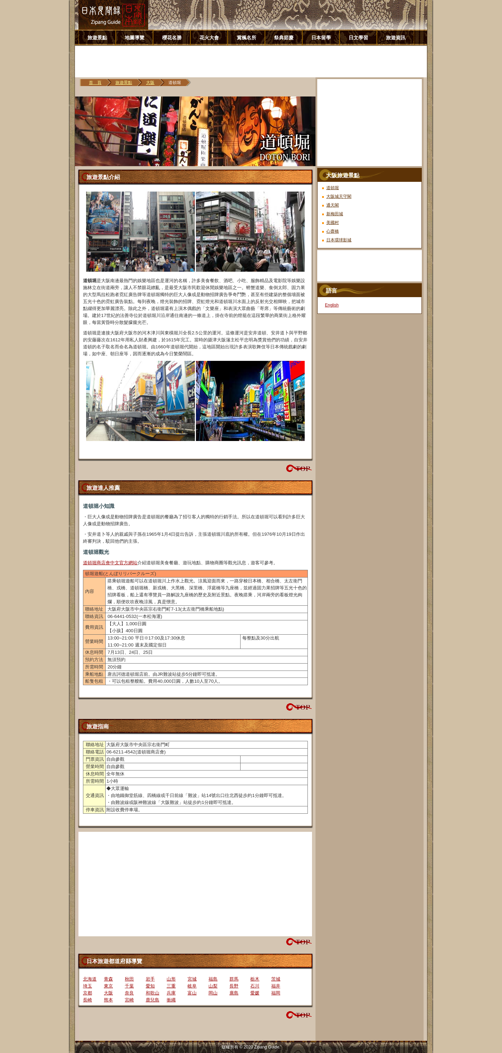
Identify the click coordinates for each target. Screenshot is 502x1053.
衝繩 (171, 999)
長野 (233, 986)
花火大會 (209, 37)
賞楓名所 (246, 37)
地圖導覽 (134, 37)
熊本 (108, 999)
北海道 (90, 979)
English (332, 305)
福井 (275, 986)
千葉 (129, 986)
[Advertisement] (253, 61)
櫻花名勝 (172, 37)
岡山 (213, 993)
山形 (171, 979)
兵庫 (171, 993)
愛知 (150, 986)
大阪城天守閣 (338, 196)
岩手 (150, 979)
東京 (108, 986)
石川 (254, 986)
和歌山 (152, 993)
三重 (171, 986)
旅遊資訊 (395, 37)
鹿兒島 (152, 999)
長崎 (87, 999)
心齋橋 (332, 231)
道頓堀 (332, 187)
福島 (213, 979)
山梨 (213, 986)
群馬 (233, 979)
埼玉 (87, 986)
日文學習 (358, 37)
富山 (192, 993)
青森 (108, 979)
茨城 (275, 979)
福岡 (275, 993)
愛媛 (254, 993)
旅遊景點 (97, 37)
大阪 (150, 82)
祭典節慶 (284, 37)
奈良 (129, 993)
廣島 (233, 993)
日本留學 (321, 37)
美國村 (332, 222)
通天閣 (332, 205)
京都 (87, 993)
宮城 (192, 979)
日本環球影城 (338, 240)
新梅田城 (334, 213)
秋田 (129, 979)
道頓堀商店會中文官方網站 (110, 562)
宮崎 (129, 999)
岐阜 (192, 986)
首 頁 (95, 82)
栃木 (254, 979)
